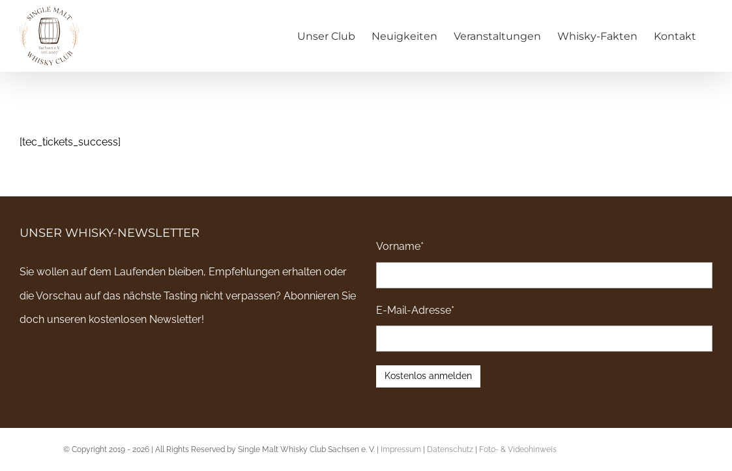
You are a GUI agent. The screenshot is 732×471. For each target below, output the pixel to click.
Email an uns (679, 448)
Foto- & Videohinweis (518, 449)
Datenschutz (450, 449)
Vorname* (400, 246)
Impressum (401, 449)
